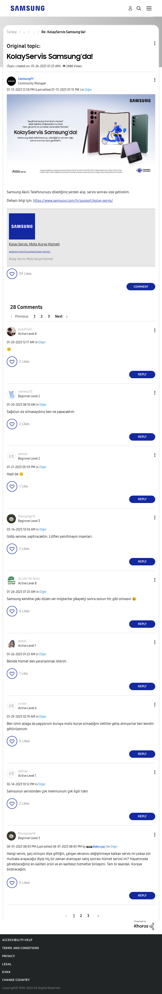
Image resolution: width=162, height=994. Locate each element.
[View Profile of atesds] (22, 641)
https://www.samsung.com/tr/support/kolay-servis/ (73, 200)
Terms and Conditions (20, 948)
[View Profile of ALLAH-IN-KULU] (29, 579)
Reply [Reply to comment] (142, 374)
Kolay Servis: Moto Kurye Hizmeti (34, 244)
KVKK (6, 972)
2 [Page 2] (41, 316)
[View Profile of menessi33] (25, 391)
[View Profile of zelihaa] (22, 771)
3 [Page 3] (49, 316)
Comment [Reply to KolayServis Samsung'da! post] (141, 287)
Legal (7, 964)
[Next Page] (61, 316)
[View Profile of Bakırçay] (99, 847)
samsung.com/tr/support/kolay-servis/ (30, 251)
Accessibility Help (17, 940)
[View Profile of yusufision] (25, 329)
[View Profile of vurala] (22, 703)
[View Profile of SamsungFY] (26, 79)
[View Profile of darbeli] (22, 454)
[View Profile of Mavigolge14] (26, 516)
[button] (147, 80)
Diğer (88, 90)
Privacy (8, 956)
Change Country (16, 980)
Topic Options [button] (147, 43)
